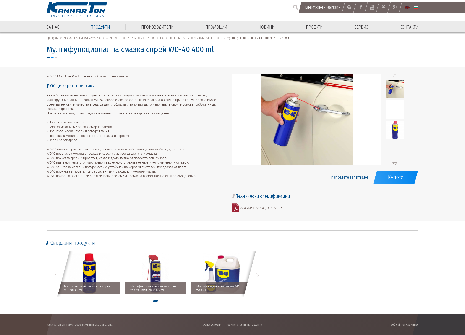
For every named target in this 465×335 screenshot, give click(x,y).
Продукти (53, 38)
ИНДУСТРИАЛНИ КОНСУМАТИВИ (82, 38)
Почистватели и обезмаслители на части (195, 38)
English (407, 7)
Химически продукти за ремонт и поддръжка (135, 38)
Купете (395, 177)
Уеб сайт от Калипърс (404, 324)
